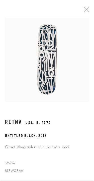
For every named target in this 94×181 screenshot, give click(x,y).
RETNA (13, 123)
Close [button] (85, 11)
